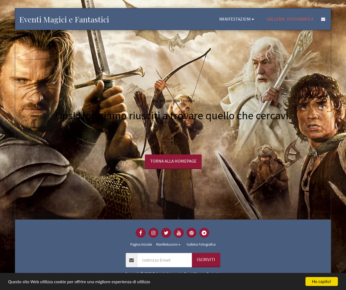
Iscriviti (206, 259)
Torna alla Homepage (173, 161)
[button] (237, 19)
